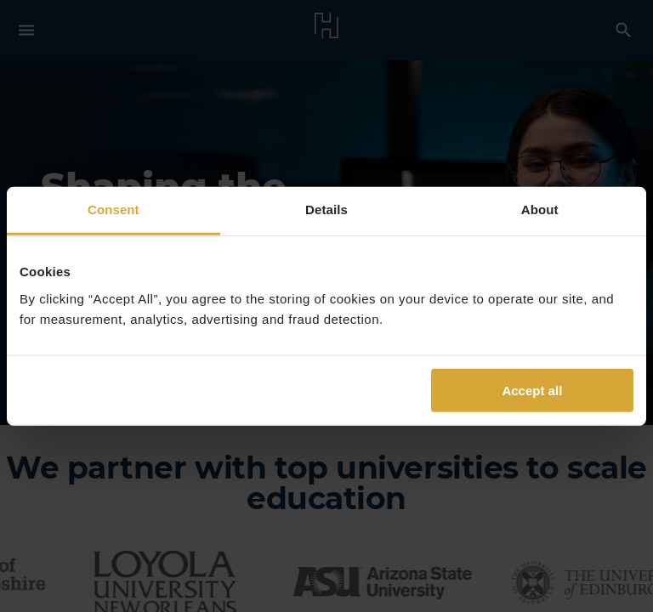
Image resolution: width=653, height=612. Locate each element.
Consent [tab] (113, 209)
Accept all (532, 389)
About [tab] (540, 209)
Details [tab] (326, 209)
